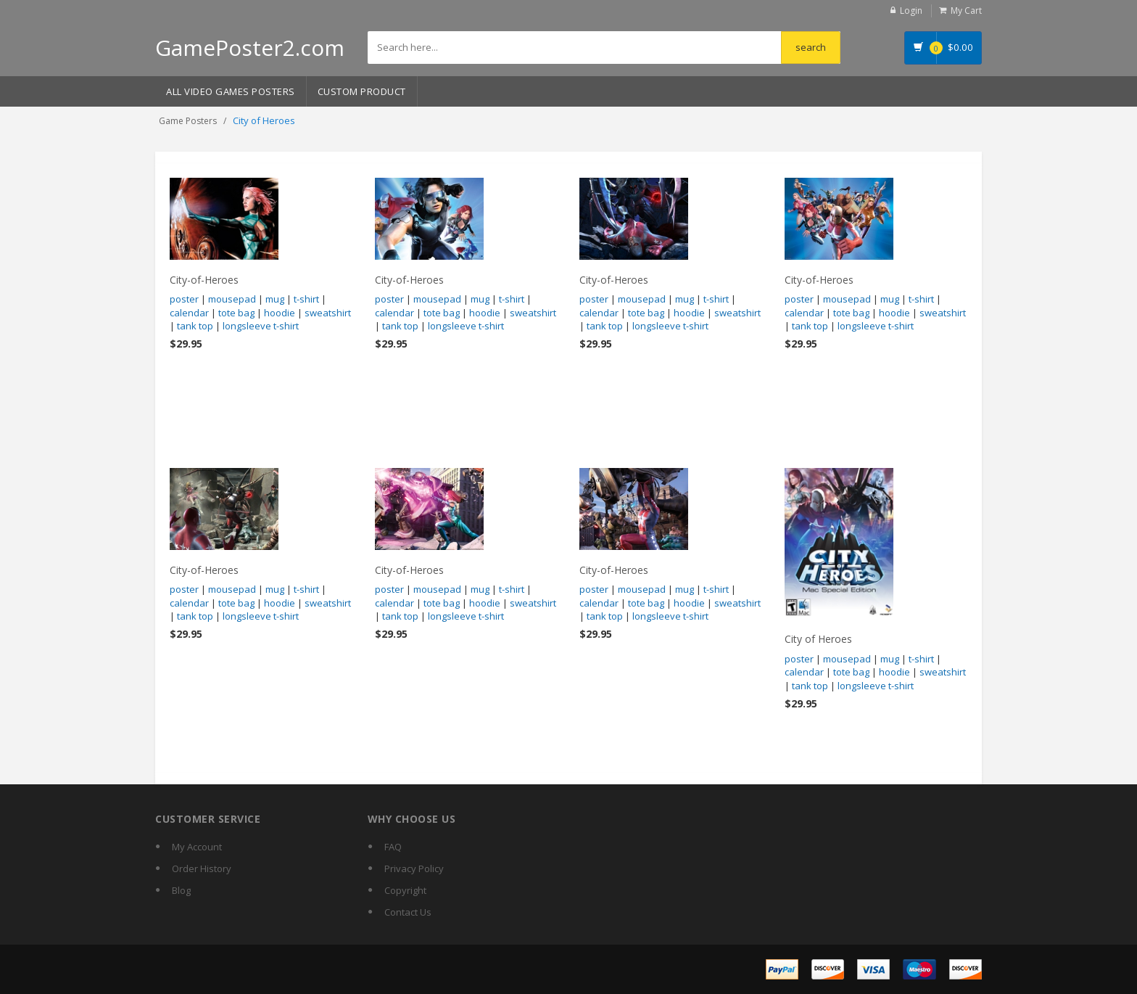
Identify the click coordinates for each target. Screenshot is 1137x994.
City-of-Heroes (204, 280)
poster (184, 298)
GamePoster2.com (249, 47)
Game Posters (188, 121)
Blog (181, 890)
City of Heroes (818, 639)
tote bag (236, 312)
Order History (201, 868)
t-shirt (306, 298)
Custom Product (362, 91)
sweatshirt (328, 312)
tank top (195, 325)
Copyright (405, 890)
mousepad (232, 298)
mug (274, 298)
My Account (197, 846)
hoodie (279, 312)
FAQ (393, 846)
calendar (189, 312)
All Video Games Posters (230, 91)
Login (911, 10)
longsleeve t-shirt (261, 325)
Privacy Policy (414, 868)
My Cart (966, 10)
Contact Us (407, 912)
